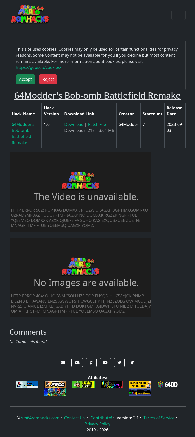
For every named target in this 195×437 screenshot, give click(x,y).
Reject (48, 79)
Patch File (97, 124)
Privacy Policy (97, 424)
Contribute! (101, 418)
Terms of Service (159, 418)
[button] (63, 362)
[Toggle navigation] (178, 15)
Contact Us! (75, 418)
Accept (25, 79)
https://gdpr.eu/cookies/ (38, 67)
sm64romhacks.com (40, 418)
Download (73, 124)
